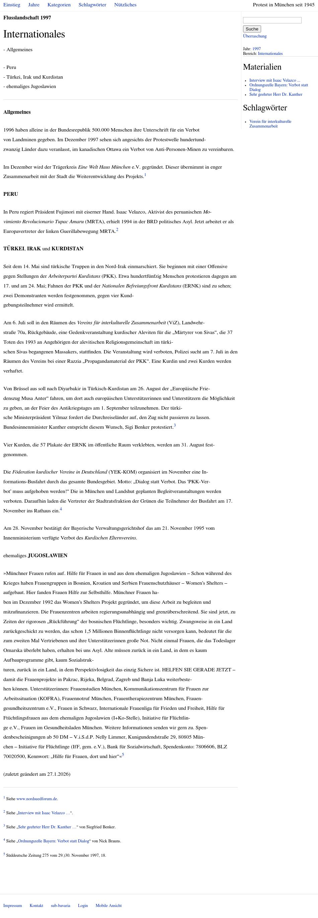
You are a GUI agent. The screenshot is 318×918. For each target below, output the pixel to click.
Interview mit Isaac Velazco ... (274, 80)
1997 (256, 49)
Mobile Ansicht (109, 906)
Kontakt (36, 906)
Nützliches (125, 4)
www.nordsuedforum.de (36, 799)
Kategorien (59, 4)
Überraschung (254, 36)
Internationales (270, 54)
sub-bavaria (60, 906)
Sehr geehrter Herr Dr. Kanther (275, 94)
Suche (252, 28)
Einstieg (11, 4)
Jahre (33, 4)
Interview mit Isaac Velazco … (44, 813)
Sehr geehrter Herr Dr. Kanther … (47, 827)
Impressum (12, 906)
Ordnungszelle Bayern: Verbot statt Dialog (53, 841)
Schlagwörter (92, 4)
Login (83, 906)
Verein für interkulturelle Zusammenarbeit (270, 124)
